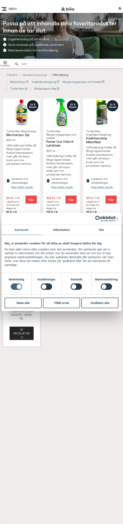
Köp (31, 199)
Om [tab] (101, 229)
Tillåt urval (61, 303)
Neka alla (23, 303)
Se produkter (22, 331)
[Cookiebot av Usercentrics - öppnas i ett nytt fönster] (101, 219)
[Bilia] (67, 9)
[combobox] (66, 63)
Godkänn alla (100, 303)
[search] (66, 63)
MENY (9, 9)
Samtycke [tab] (22, 229)
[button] (19, 82)
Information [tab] (61, 229)
